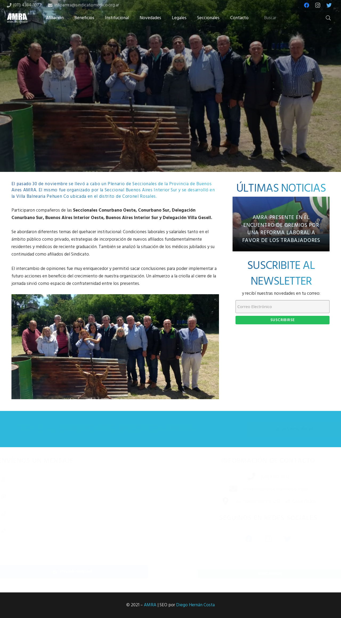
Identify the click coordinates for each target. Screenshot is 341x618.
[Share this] (153, 129)
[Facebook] (306, 5)
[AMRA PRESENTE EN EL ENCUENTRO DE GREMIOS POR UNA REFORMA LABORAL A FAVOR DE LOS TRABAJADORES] (281, 224)
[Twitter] (329, 5)
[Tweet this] (170, 129)
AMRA (150, 605)
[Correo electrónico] (81, 496)
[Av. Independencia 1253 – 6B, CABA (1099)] (219, 502)
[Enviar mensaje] (81, 572)
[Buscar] (297, 18)
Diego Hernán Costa (195, 605)
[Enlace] (17, 18)
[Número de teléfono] (81, 513)
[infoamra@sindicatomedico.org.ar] (227, 489)
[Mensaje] (81, 542)
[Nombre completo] (81, 478)
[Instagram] (317, 5)
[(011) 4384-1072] (245, 477)
